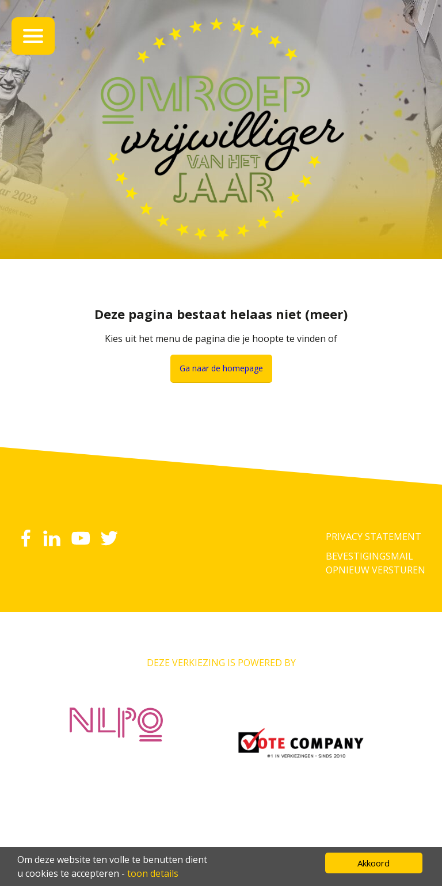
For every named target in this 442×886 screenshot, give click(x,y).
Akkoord (373, 863)
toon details (152, 873)
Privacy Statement (373, 536)
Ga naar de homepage (221, 368)
